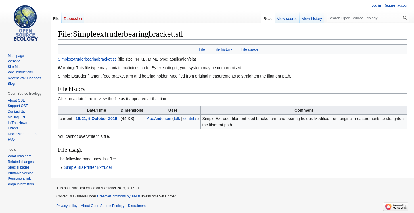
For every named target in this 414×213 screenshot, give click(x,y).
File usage (249, 49)
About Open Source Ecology (102, 206)
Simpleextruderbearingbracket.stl (87, 59)
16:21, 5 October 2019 (96, 118)
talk (177, 118)
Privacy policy (66, 206)
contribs (190, 118)
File (202, 49)
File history (223, 49)
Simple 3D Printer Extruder (88, 167)
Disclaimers (137, 206)
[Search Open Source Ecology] (368, 18)
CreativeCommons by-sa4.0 (118, 196)
